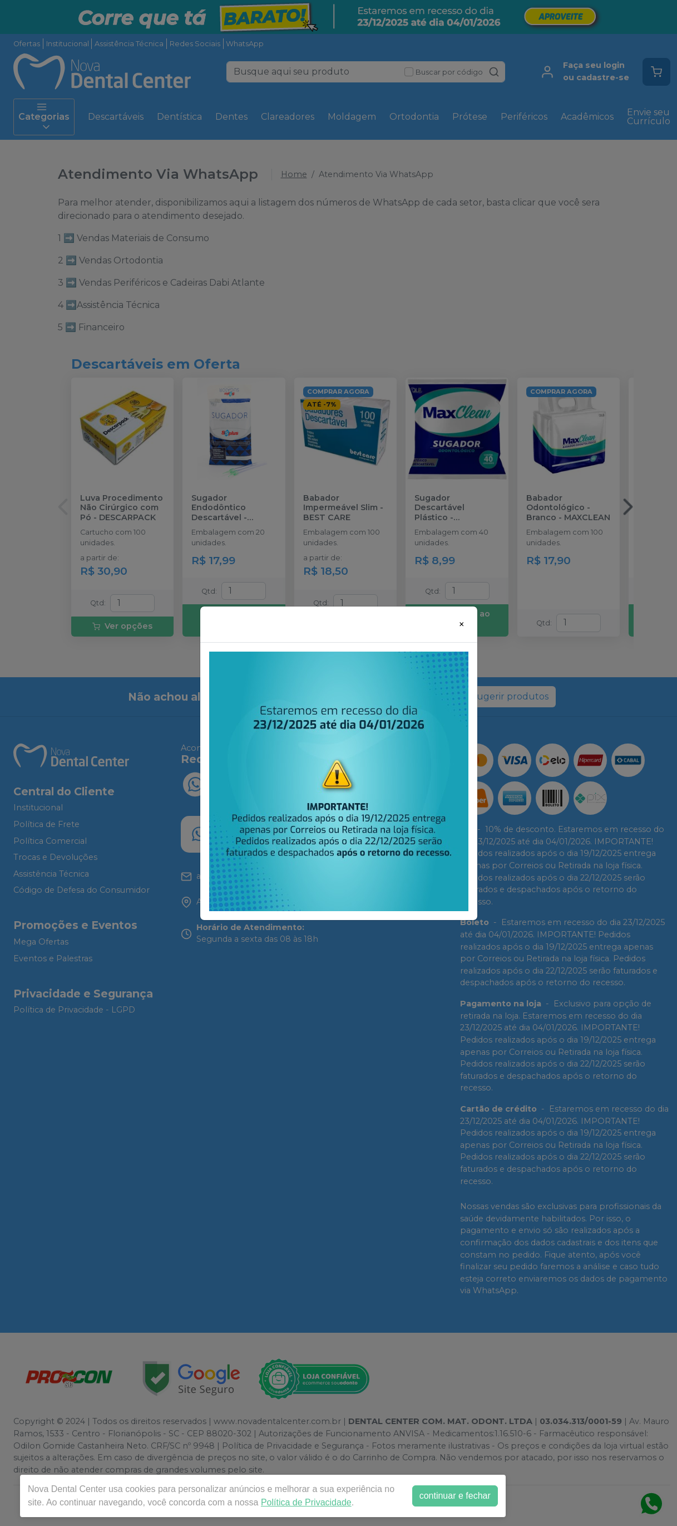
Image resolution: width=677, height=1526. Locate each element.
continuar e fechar (455, 1495)
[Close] (461, 624)
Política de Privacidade (306, 1502)
